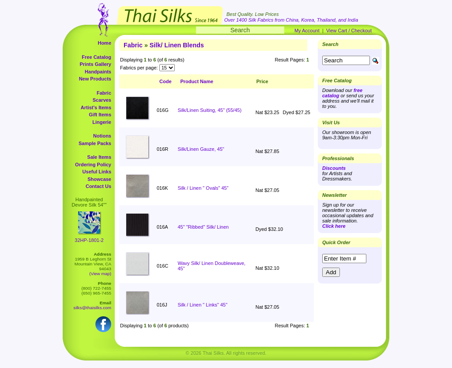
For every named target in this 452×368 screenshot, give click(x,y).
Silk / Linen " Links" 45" (203, 304)
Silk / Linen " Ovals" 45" (203, 188)
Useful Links (97, 171)
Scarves (102, 100)
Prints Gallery (95, 64)
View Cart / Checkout (349, 30)
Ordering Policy (93, 164)
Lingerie (101, 122)
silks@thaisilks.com (92, 307)
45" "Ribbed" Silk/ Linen (203, 227)
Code (165, 81)
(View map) (100, 273)
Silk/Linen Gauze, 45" (201, 149)
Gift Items (100, 114)
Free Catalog (96, 57)
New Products (95, 78)
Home (104, 43)
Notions (102, 135)
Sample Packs (95, 143)
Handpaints (98, 71)
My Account (307, 30)
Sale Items (99, 157)
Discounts (334, 168)
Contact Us (98, 186)
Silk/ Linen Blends (177, 45)
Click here (334, 226)
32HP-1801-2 (89, 240)
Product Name (197, 81)
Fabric (104, 93)
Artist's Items (96, 107)
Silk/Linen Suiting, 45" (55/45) (210, 110)
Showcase (99, 179)
